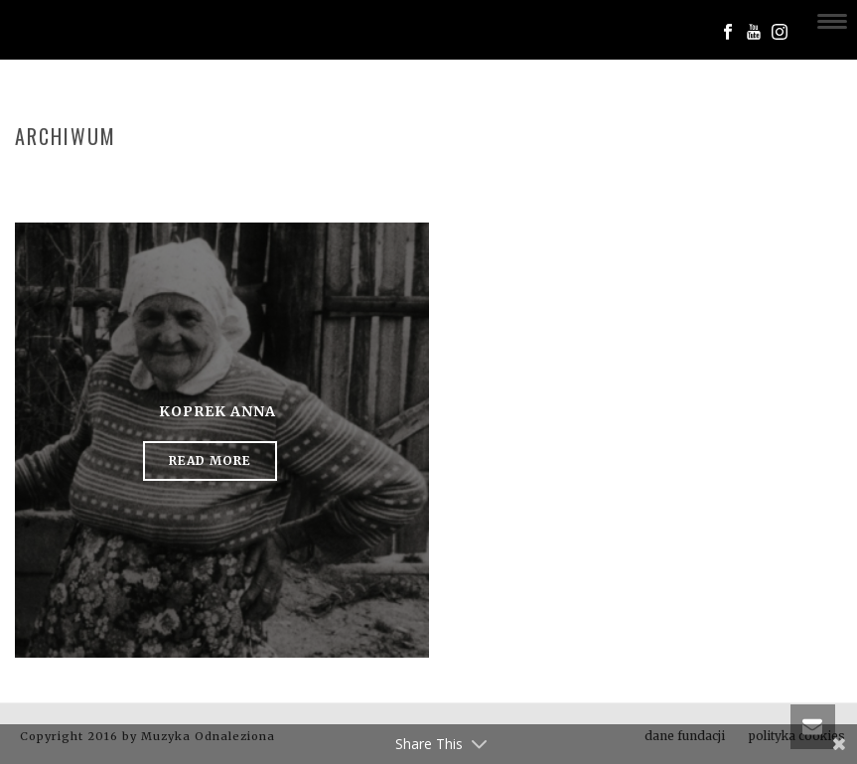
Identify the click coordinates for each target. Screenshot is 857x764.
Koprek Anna (217, 411)
